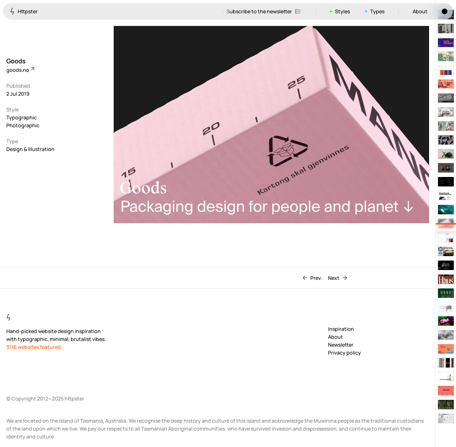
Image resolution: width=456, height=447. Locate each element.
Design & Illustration (30, 149)
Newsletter (340, 344)
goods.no (20, 69)
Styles (342, 11)
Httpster (24, 11)
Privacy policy (344, 352)
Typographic (21, 117)
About (420, 11)
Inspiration (341, 328)
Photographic (23, 125)
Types (377, 11)
